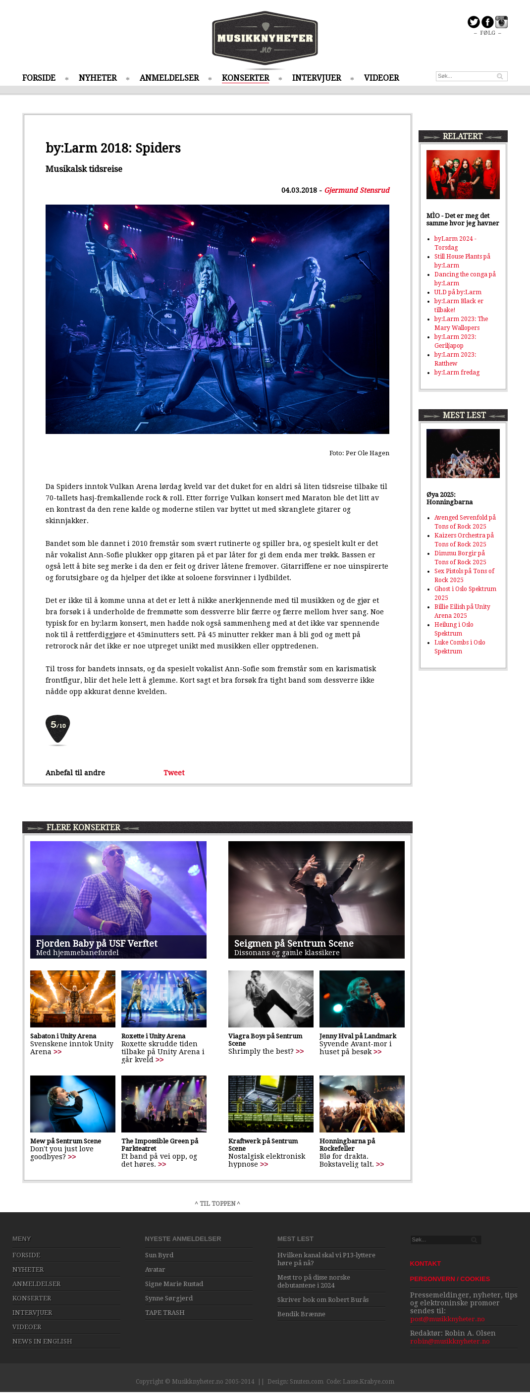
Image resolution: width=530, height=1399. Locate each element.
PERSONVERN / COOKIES (450, 1279)
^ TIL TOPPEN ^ (217, 1203)
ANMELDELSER (169, 78)
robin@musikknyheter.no (450, 1341)
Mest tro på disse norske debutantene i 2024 (313, 1281)
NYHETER (97, 78)
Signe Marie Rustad (174, 1284)
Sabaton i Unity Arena (63, 1036)
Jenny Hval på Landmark (357, 1036)
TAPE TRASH (165, 1312)
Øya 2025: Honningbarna (449, 498)
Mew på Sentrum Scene (65, 1141)
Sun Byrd (159, 1255)
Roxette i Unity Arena (153, 1036)
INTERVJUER (316, 78)
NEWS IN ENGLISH (42, 1341)
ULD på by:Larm (457, 292)
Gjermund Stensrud (356, 190)
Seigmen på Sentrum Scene (294, 943)
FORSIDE (38, 78)
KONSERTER (245, 78)
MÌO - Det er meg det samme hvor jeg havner (462, 219)
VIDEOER (381, 78)
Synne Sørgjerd (169, 1298)
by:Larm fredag (456, 372)
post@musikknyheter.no (447, 1319)
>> (57, 1052)
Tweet (173, 773)
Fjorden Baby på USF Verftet (97, 943)
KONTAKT (425, 1263)
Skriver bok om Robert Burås (323, 1299)
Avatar (155, 1269)
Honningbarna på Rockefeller (347, 1144)
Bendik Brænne (301, 1314)
